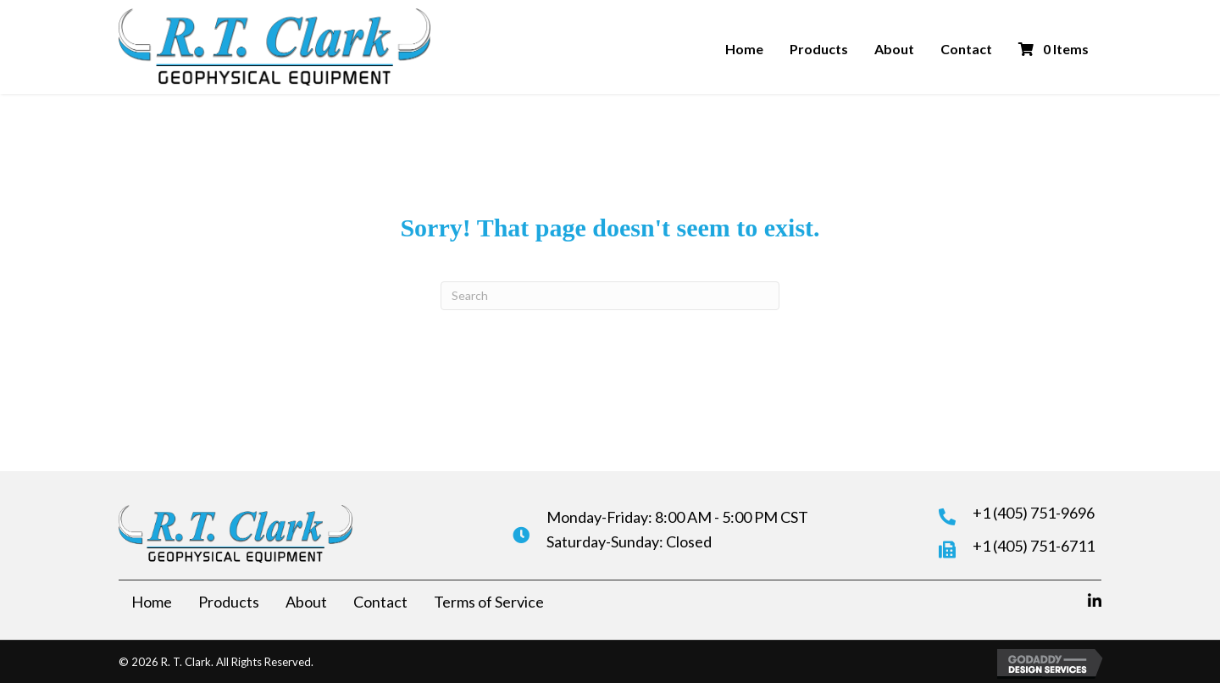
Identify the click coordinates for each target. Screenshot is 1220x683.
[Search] (610, 295)
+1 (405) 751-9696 (1034, 512)
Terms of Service (489, 601)
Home (744, 49)
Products (819, 49)
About (894, 49)
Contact (966, 49)
